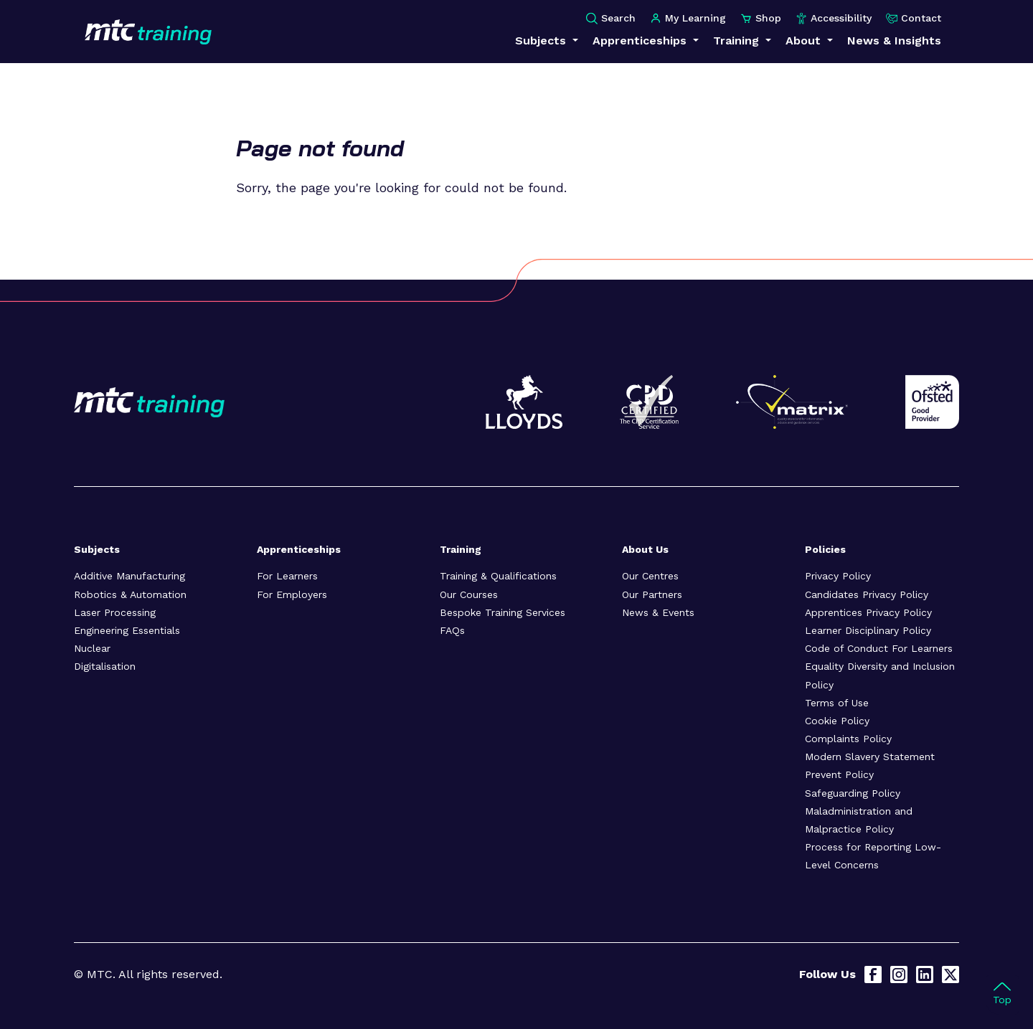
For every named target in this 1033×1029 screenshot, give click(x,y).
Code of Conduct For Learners (879, 648)
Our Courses (469, 594)
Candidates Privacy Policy (866, 594)
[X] (950, 974)
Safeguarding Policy (852, 793)
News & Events (658, 612)
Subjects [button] (542, 40)
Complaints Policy (848, 738)
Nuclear (92, 648)
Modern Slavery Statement (870, 756)
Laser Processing (115, 612)
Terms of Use (837, 702)
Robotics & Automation (130, 594)
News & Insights (894, 40)
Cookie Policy (837, 720)
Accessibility (834, 18)
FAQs (452, 630)
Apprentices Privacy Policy (868, 612)
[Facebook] (873, 974)
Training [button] (738, 40)
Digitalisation (105, 666)
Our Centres (650, 576)
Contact (913, 18)
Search (611, 18)
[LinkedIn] (924, 974)
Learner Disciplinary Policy (868, 630)
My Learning (688, 18)
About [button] (805, 40)
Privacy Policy (838, 576)
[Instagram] (898, 974)
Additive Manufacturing (129, 576)
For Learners (287, 576)
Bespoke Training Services (502, 612)
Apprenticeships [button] (641, 40)
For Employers (292, 594)
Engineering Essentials (127, 630)
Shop (760, 18)
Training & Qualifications (498, 576)
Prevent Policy (839, 774)
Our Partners (652, 594)
